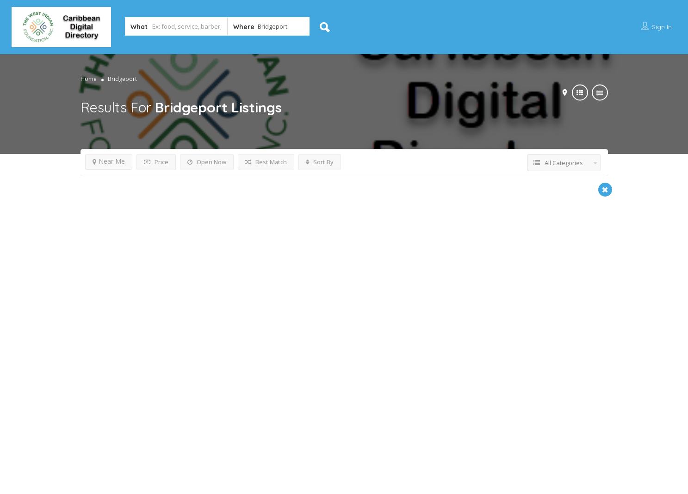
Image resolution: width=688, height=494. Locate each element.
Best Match (266, 162)
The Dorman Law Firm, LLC (143, 309)
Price (156, 162)
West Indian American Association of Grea (355, 309)
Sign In (662, 27)
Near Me (109, 161)
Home (89, 78)
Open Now (206, 162)
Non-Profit (281, 326)
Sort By (320, 162)
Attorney (99, 326)
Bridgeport (109, 377)
